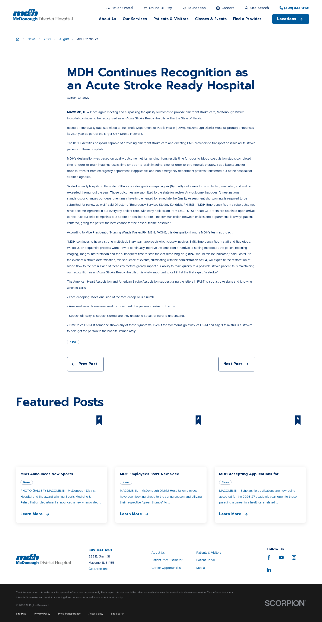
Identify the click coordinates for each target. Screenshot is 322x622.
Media (200, 567)
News (73, 342)
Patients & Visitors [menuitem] (170, 19)
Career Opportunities (166, 567)
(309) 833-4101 (296, 8)
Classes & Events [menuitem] (211, 19)
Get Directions (98, 568)
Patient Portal (205, 560)
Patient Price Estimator (167, 560)
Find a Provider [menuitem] (247, 19)
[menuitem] (21, 613)
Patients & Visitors (208, 552)
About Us (158, 552)
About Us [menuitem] (107, 19)
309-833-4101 (100, 550)
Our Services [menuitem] (135, 19)
